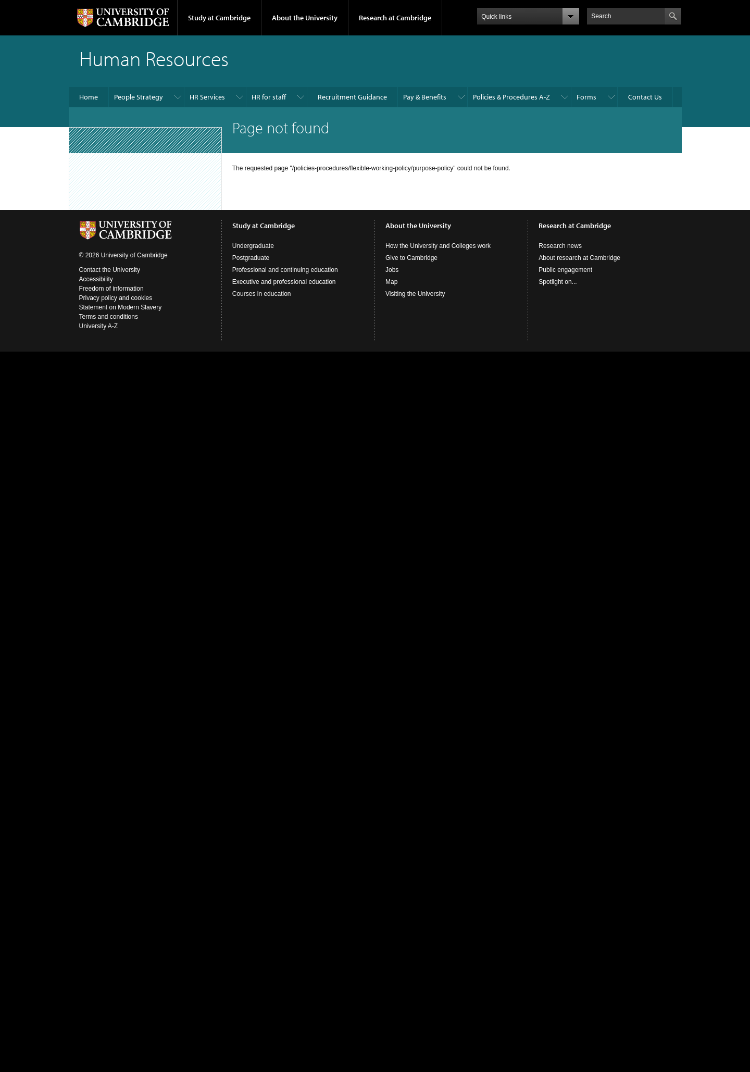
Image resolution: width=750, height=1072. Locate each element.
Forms (586, 97)
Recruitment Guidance (352, 97)
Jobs (391, 269)
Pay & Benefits (424, 97)
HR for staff (269, 97)
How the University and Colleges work (438, 246)
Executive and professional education (284, 281)
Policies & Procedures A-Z (511, 97)
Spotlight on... (558, 281)
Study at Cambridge (219, 17)
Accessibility (96, 279)
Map (391, 281)
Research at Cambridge (395, 17)
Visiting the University (415, 293)
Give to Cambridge (411, 257)
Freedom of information (111, 288)
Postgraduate (250, 257)
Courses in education (261, 293)
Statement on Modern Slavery (120, 307)
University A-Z (98, 326)
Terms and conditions (108, 316)
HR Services (207, 97)
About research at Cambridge (579, 257)
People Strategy (138, 97)
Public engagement (565, 269)
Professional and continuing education (285, 269)
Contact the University (109, 269)
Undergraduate (253, 246)
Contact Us (645, 97)
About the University (305, 17)
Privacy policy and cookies (116, 298)
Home (88, 97)
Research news (560, 246)
